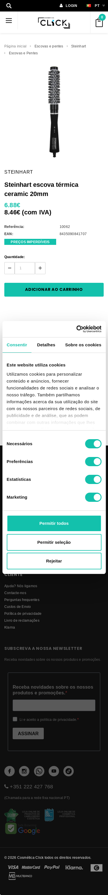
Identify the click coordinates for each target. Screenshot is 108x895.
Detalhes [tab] (46, 344)
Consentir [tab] (17, 344)
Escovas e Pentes (23, 53)
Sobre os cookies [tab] (83, 344)
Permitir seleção (54, 542)
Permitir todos (54, 523)
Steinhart (78, 46)
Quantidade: (14, 257)
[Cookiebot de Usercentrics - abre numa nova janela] (76, 329)
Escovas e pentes (49, 46)
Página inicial (15, 46)
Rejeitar (54, 560)
